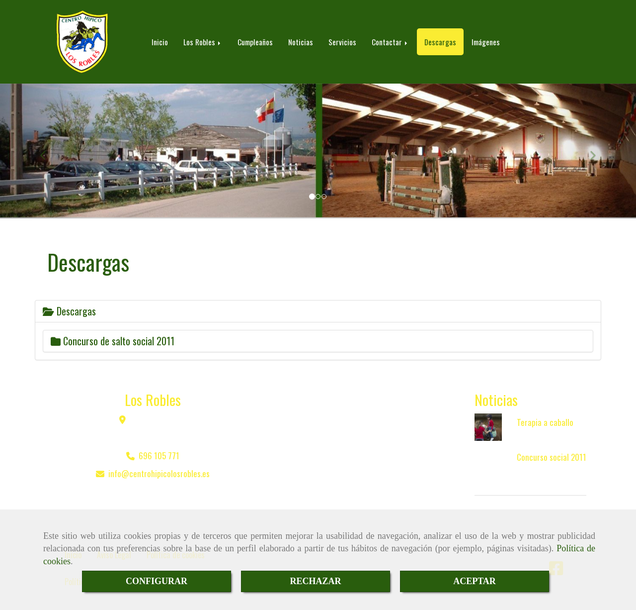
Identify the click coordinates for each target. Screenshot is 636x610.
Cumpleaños (255, 41)
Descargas (440, 41)
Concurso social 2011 (551, 457)
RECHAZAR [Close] (315, 581)
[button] (47, 151)
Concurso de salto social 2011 (112, 340)
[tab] (318, 311)
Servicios (342, 41)
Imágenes (486, 41)
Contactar (390, 41)
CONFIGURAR (156, 581)
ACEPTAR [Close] (474, 581)
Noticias (300, 41)
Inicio (160, 41)
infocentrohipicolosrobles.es (159, 473)
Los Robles (202, 41)
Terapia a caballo (545, 422)
